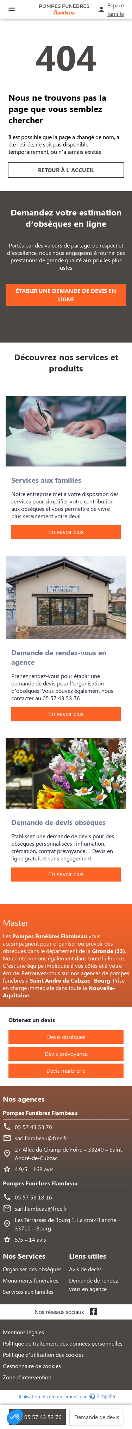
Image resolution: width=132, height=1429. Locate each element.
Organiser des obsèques (32, 1269)
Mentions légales (23, 1332)
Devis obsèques (66, 1036)
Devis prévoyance (66, 1053)
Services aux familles (28, 1291)
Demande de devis (96, 1417)
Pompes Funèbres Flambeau (40, 1112)
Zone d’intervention (27, 1377)
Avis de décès (85, 1269)
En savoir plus (66, 532)
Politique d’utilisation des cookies (43, 1354)
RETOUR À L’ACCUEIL (66, 170)
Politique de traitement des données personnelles (62, 1343)
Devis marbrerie (66, 1070)
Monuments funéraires (30, 1280)
